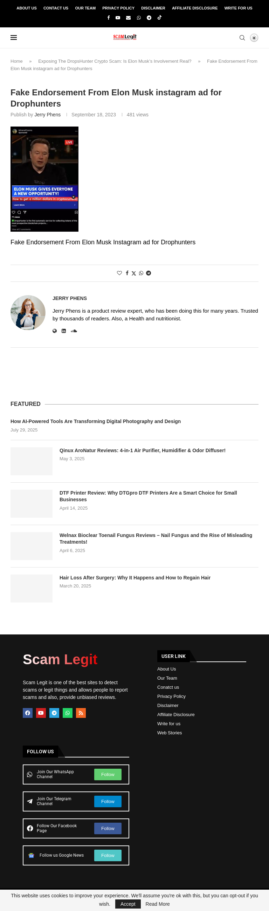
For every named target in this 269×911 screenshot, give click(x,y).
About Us (26, 8)
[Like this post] (119, 273)
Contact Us (55, 8)
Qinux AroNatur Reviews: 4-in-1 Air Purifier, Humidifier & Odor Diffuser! (143, 450)
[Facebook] (108, 17)
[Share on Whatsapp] (141, 273)
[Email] (128, 17)
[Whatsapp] (139, 17)
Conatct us (168, 687)
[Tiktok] (159, 18)
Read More (158, 904)
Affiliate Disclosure (195, 8)
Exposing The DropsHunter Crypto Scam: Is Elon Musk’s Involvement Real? (114, 61)
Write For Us (239, 8)
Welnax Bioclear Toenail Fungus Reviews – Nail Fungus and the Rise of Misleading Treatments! (156, 538)
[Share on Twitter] (133, 273)
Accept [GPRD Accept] (128, 904)
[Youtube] (118, 17)
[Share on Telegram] (148, 273)
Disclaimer (153, 8)
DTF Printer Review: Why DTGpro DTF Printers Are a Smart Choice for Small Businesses (148, 496)
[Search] (242, 38)
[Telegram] (149, 17)
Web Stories (169, 732)
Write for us (168, 723)
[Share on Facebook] (127, 273)
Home (17, 61)
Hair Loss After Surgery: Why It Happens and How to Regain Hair (135, 577)
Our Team (85, 8)
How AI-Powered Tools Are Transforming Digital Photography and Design (96, 421)
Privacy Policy (118, 8)
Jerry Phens (47, 114)
